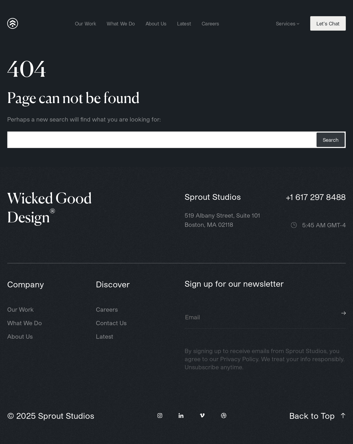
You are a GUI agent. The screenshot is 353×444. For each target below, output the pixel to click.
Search (330, 140)
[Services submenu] (297, 23)
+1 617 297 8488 (316, 197)
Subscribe (343, 313)
